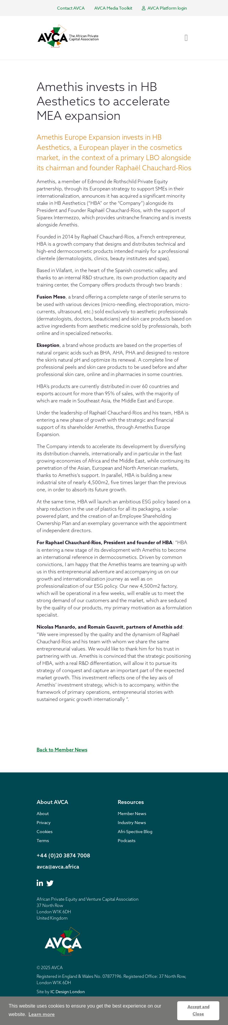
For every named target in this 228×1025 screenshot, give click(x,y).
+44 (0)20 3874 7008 (63, 855)
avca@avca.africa (58, 866)
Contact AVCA (71, 8)
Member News (132, 813)
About (43, 813)
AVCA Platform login (164, 8)
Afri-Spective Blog (135, 831)
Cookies (45, 831)
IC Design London (67, 991)
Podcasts (126, 840)
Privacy (44, 822)
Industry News (132, 822)
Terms (43, 840)
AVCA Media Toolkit (113, 8)
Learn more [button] (42, 1014)
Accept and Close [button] (198, 1010)
